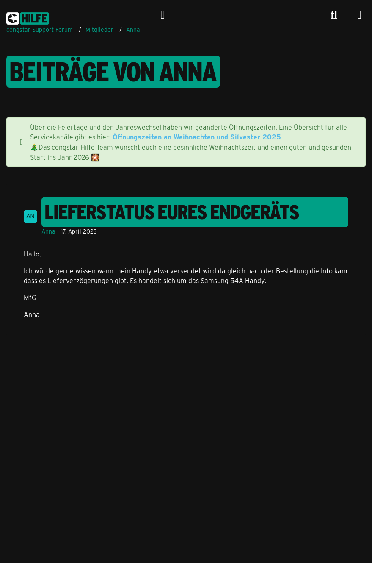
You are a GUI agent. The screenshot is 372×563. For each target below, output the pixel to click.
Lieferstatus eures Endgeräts (172, 212)
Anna (48, 231)
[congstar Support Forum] (27, 16)
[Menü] (359, 14)
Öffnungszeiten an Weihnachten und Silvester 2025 (197, 136)
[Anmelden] (162, 14)
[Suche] (333, 14)
